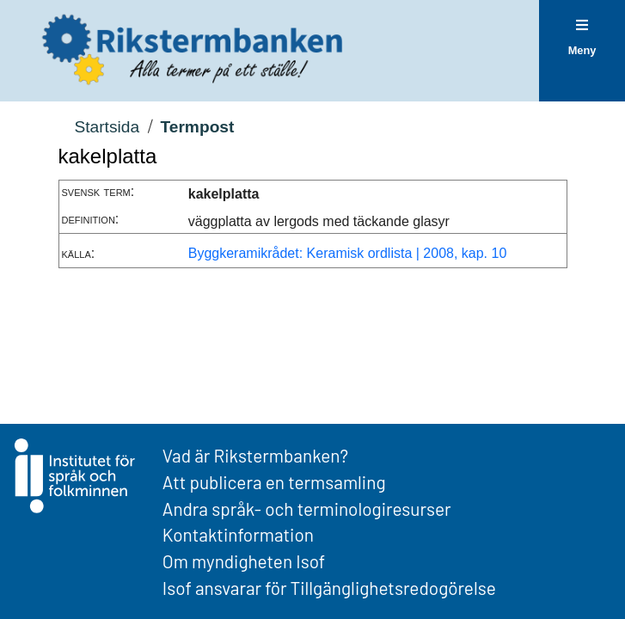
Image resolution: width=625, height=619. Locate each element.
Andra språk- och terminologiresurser (306, 508)
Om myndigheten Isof (243, 561)
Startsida (106, 127)
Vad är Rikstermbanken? (255, 455)
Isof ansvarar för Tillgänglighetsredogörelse (329, 587)
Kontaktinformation (238, 534)
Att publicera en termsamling (274, 482)
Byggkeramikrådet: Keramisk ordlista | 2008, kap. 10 (347, 253)
